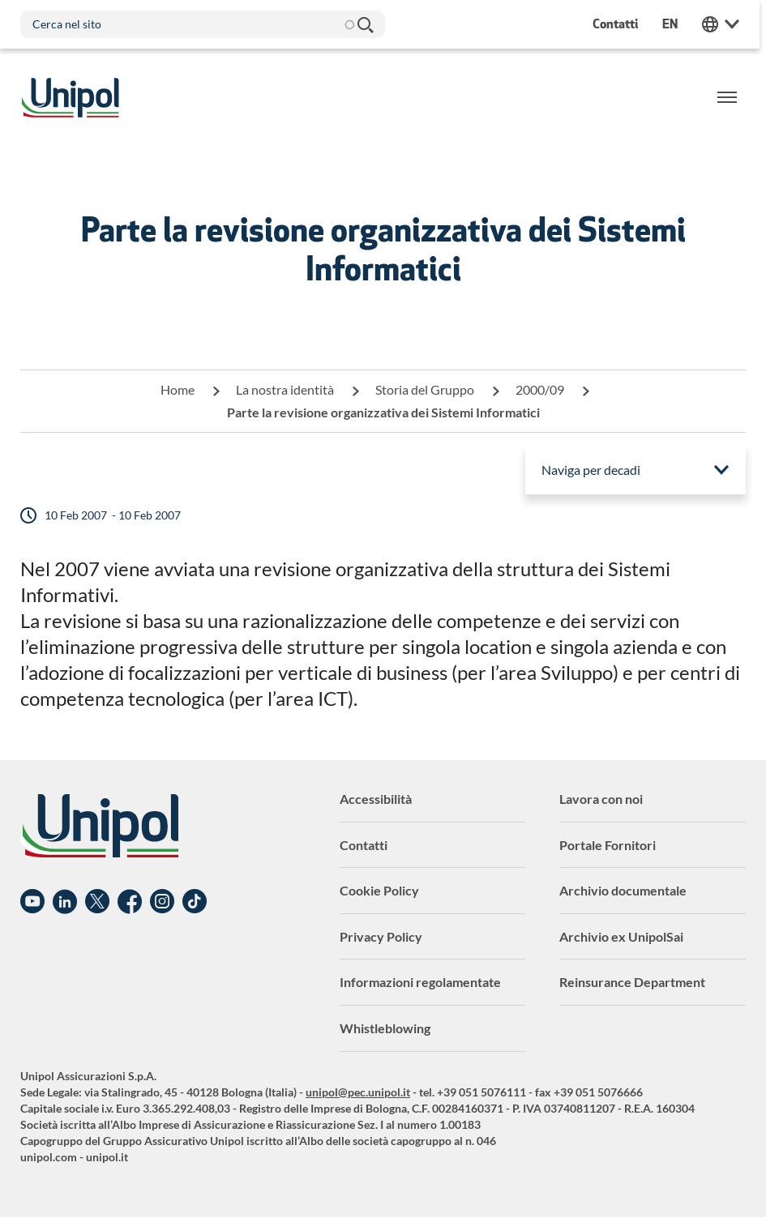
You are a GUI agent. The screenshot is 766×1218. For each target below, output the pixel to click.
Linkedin (65, 902)
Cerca (365, 24)
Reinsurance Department (632, 981)
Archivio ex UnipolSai (621, 936)
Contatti (363, 845)
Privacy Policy (381, 936)
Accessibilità (376, 798)
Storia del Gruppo (424, 389)
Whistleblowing (385, 1028)
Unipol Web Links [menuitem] (727, 24)
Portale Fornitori (607, 845)
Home (177, 389)
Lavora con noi (601, 798)
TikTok (194, 902)
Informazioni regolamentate (420, 981)
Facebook (130, 902)
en (676, 23)
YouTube (32, 902)
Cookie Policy (379, 890)
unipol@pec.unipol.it (358, 1092)
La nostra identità (285, 389)
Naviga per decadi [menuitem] (590, 469)
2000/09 (540, 389)
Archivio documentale (623, 890)
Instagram (162, 902)
